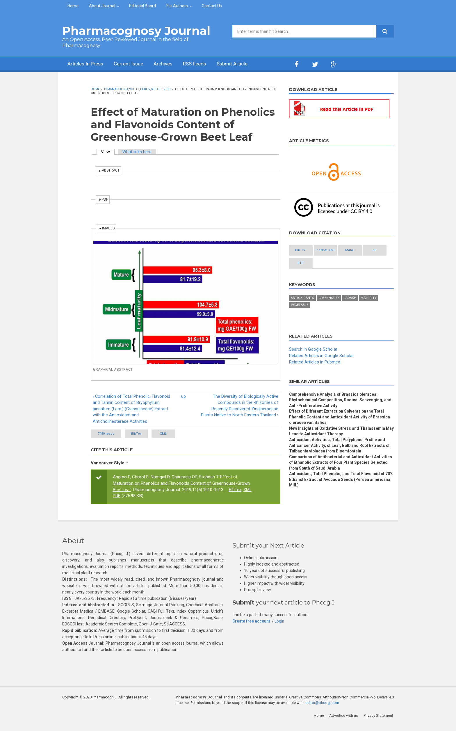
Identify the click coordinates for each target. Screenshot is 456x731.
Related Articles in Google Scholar (321, 356)
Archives (168, 64)
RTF (336, 263)
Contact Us (212, 5)
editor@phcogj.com (322, 709)
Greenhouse (328, 298)
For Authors (177, 5)
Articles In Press (86, 64)
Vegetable (299, 305)
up (183, 396)
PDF (116, 502)
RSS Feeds (201, 64)
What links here (137, 151)
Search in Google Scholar (313, 349)
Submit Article (241, 64)
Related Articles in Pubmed (314, 362)
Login (280, 628)
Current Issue (132, 64)
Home (73, 5)
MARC (367, 250)
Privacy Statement (379, 722)
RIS (304, 263)
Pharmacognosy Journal (136, 31)
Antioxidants (302, 298)
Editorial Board (142, 5)
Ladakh (350, 298)
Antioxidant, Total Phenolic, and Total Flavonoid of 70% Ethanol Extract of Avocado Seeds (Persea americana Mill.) (338, 481)
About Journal (102, 5)
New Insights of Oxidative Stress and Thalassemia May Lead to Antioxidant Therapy (337, 432)
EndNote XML (335, 250)
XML (174, 441)
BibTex (140, 441)
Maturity (369, 298)
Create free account (251, 628)
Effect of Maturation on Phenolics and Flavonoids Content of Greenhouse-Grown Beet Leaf (181, 490)
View (108, 151)
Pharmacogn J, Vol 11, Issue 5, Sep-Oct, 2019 (137, 89)
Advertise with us (344, 722)
